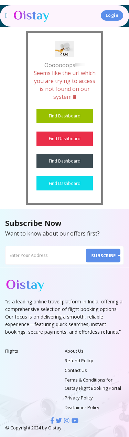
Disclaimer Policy (82, 407)
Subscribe (105, 255)
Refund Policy (79, 360)
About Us (74, 351)
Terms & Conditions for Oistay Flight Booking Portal (93, 384)
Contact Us (76, 370)
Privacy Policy (79, 398)
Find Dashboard (64, 116)
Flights (11, 351)
